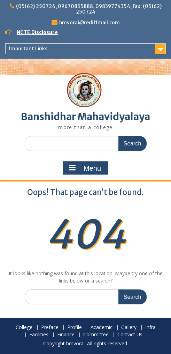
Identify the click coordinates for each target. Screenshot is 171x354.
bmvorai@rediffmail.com (89, 22)
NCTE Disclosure (37, 32)
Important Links (28, 48)
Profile (74, 327)
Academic (101, 327)
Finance (66, 334)
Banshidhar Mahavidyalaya (85, 116)
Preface (50, 327)
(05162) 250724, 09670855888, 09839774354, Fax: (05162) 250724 (89, 9)
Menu (84, 168)
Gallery (129, 327)
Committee (96, 334)
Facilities (38, 334)
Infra (150, 327)
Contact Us (129, 334)
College (24, 327)
